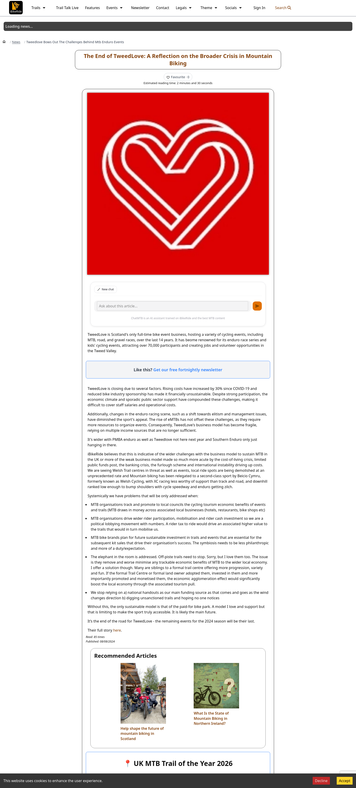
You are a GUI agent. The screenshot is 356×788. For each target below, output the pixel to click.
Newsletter (140, 7)
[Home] (4, 41)
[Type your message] (172, 306)
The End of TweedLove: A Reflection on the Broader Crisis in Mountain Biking (178, 59)
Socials (233, 7)
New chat (105, 289)
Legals (184, 7)
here (117, 630)
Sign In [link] (259, 7)
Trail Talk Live (67, 7)
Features (92, 7)
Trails (38, 7)
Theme (209, 7)
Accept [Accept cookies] (344, 780)
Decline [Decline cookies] (321, 780)
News (16, 42)
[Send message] (257, 306)
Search (283, 7)
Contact (162, 7)
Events (114, 7)
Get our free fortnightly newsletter (187, 369)
